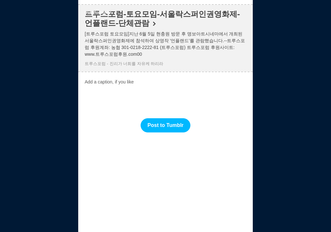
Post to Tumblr (165, 125)
